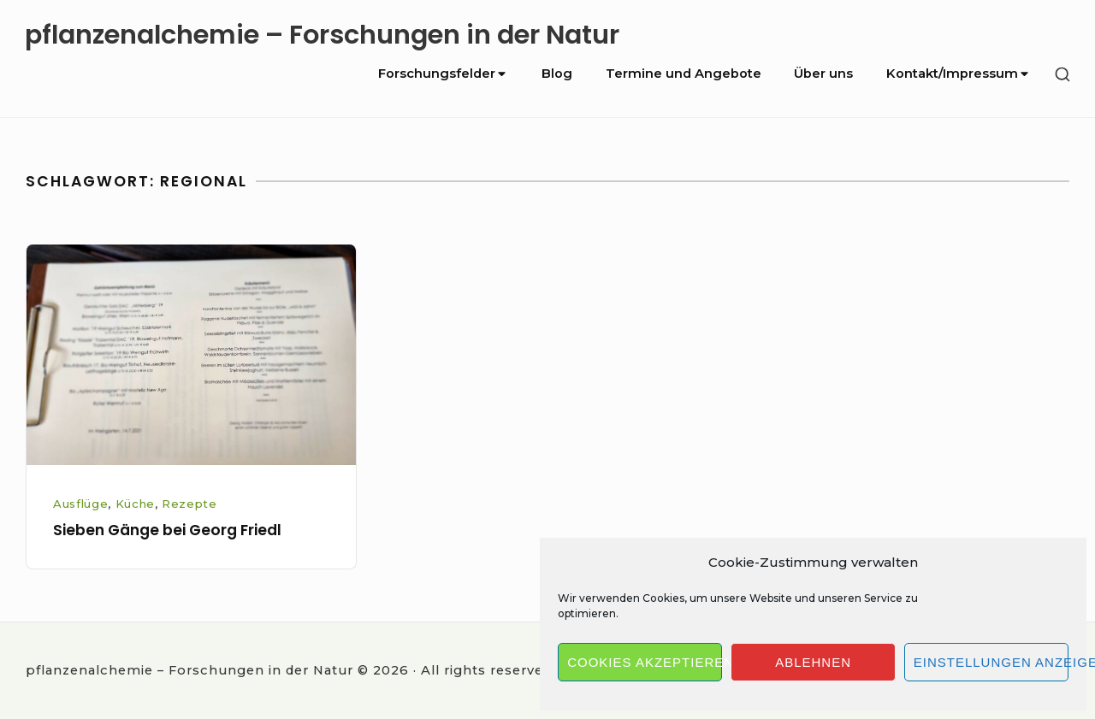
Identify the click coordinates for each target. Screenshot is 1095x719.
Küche (135, 503)
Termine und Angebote (683, 73)
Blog (557, 73)
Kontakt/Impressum (958, 73)
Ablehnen (813, 662)
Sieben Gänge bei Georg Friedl (167, 530)
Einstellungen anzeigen (991, 662)
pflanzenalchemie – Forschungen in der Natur (322, 35)
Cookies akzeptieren (644, 662)
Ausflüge (80, 503)
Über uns (823, 73)
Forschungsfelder (443, 73)
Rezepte (189, 503)
